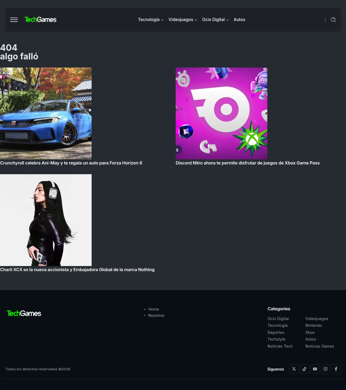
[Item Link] (173, 171)
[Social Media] (294, 369)
